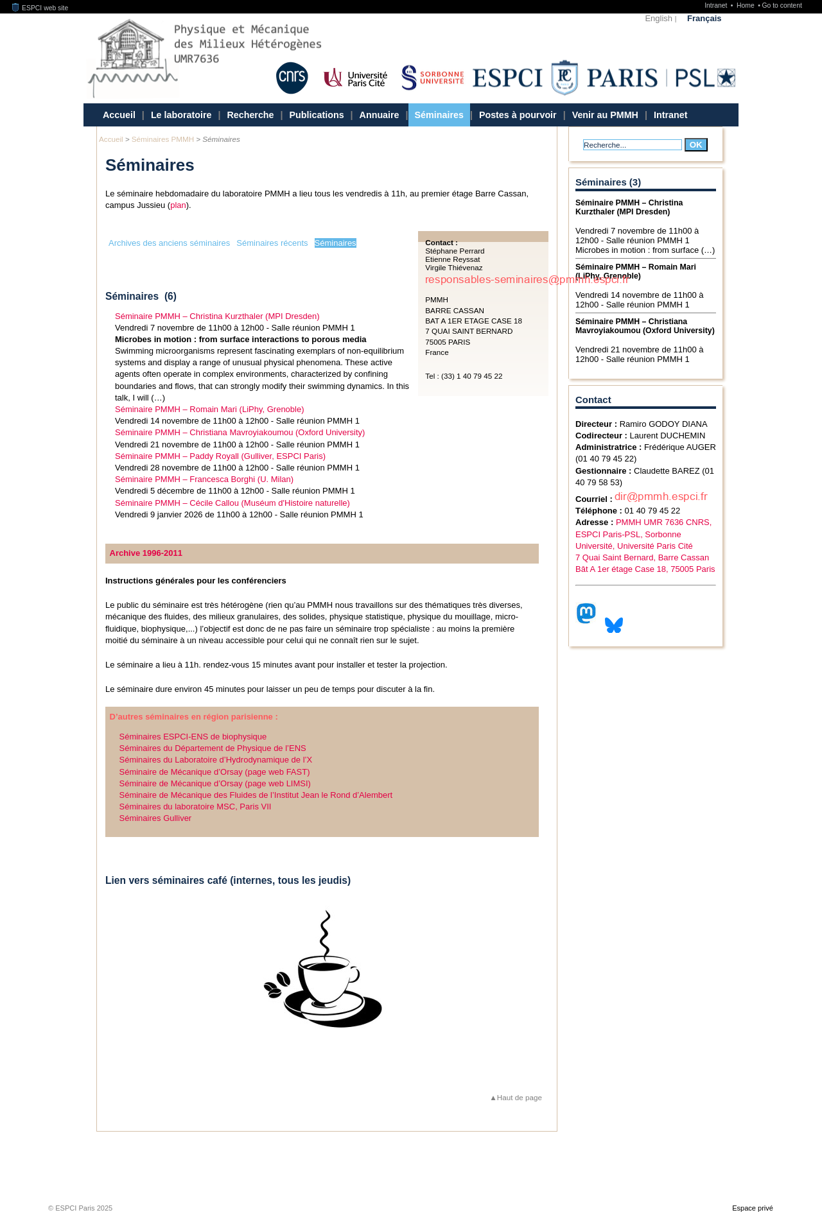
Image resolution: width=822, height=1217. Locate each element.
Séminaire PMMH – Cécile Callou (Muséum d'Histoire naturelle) (232, 503)
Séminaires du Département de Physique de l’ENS (212, 748)
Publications (317, 115)
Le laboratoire (181, 115)
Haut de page (519, 1097)
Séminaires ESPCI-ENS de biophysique (193, 736)
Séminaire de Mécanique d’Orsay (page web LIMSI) (215, 783)
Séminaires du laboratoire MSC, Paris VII (195, 806)
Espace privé (752, 1208)
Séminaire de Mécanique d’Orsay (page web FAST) (214, 772)
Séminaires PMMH (163, 139)
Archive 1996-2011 (146, 553)
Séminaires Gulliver (155, 818)
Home (746, 5)
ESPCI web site (40, 8)
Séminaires (439, 115)
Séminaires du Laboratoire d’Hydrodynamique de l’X (216, 759)
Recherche (250, 115)
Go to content (781, 5)
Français (704, 18)
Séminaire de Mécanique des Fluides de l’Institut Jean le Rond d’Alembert (256, 795)
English (658, 18)
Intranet (716, 5)
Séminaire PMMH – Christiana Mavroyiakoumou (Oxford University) (240, 432)
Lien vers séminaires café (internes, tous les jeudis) (228, 880)
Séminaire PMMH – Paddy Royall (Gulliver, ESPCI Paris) (220, 456)
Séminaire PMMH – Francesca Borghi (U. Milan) (204, 479)
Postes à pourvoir (518, 115)
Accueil (119, 115)
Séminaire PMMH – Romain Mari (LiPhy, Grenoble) (209, 409)
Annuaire (379, 115)
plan (178, 205)
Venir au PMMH (605, 115)
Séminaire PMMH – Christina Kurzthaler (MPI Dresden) (217, 316)
